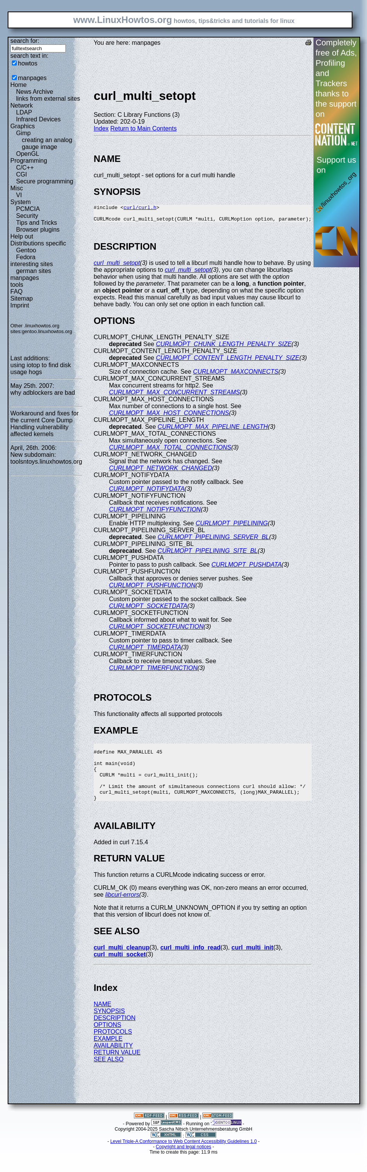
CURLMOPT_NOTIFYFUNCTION (155, 513)
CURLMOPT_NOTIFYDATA (147, 492)
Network (21, 105)
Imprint (19, 305)
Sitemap (21, 298)
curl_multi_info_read (190, 962)
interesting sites (31, 264)
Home (18, 85)
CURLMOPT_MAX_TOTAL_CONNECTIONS (170, 451)
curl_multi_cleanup (122, 962)
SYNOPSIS (109, 1026)
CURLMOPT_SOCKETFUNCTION (156, 630)
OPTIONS (107, 1039)
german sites (33, 271)
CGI (21, 174)
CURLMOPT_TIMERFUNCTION (153, 671)
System (20, 202)
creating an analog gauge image (47, 143)
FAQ (16, 291)
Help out (21, 236)
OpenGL (27, 153)
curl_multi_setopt (117, 266)
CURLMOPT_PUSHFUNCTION (152, 588)
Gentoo (26, 250)
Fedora (26, 257)
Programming (28, 160)
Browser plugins (38, 229)
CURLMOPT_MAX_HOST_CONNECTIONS (169, 416)
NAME (102, 1019)
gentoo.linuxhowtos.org (47, 331)
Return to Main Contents (143, 128)
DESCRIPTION (114, 1033)
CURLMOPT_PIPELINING (232, 526)
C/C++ (25, 167)
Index (101, 128)
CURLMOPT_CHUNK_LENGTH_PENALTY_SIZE (223, 347)
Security (27, 215)
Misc (16, 188)
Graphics (22, 126)
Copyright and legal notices (183, 1161)
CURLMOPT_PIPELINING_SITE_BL (208, 554)
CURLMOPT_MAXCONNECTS (235, 375)
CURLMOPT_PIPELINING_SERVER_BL (213, 540)
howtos (28, 63)
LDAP (24, 112)
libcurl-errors (122, 909)
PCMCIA (28, 209)
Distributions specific (38, 243)
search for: (24, 41)
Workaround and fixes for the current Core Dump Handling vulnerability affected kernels (44, 423)
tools (16, 284)
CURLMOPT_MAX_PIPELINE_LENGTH (213, 430)
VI (19, 195)
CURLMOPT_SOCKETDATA (148, 609)
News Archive (34, 91)
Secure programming (44, 181)
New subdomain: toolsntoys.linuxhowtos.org (46, 458)
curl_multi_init (252, 962)
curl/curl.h (140, 208)
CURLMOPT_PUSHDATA (246, 568)
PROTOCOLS (113, 1046)
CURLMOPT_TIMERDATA (145, 650)
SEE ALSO (109, 1074)
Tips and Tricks (36, 222)
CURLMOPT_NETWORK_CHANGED (160, 471)
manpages (32, 78)
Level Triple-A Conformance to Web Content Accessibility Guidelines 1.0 (183, 1156)
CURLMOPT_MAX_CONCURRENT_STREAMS (174, 395)
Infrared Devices (38, 119)
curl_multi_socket (120, 969)
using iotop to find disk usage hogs (40, 368)
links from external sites (48, 98)
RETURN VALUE (117, 1067)
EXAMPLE (108, 1053)
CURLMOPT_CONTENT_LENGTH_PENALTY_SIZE (227, 361)
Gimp (23, 133)
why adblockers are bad (42, 392)
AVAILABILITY (113, 1060)
